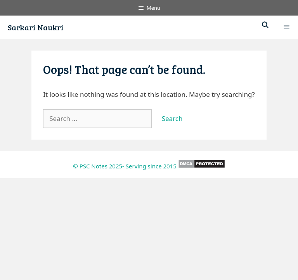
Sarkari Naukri (36, 27)
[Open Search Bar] (265, 25)
